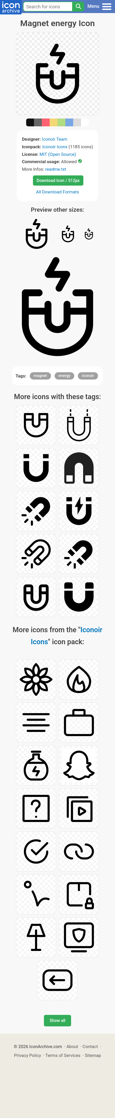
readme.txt (55, 169)
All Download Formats (57, 191)
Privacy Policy (27, 1055)
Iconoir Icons (55, 146)
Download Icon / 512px (58, 180)
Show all (57, 1020)
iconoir (88, 375)
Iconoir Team (54, 139)
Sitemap (93, 1055)
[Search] (78, 6)
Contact (90, 1046)
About (72, 1046)
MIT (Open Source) (57, 154)
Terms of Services (62, 1055)
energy (64, 375)
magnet (40, 375)
